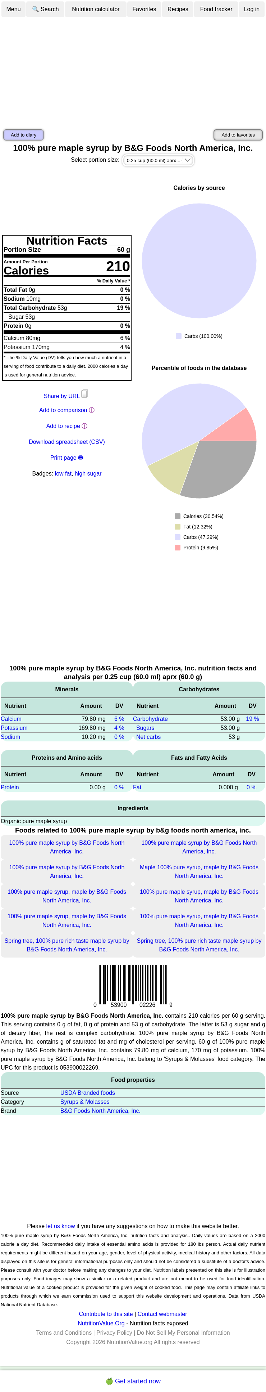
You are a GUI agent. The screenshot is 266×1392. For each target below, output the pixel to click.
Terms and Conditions (64, 1333)
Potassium (14, 728)
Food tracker (216, 9)
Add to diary (23, 135)
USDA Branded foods (87, 1093)
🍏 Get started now (133, 1381)
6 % (119, 719)
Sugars (145, 728)
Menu (13, 9)
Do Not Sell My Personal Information (183, 1333)
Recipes (178, 9)
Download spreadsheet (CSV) (67, 442)
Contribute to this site (106, 1314)
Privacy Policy (114, 1333)
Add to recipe (63, 426)
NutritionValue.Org (101, 1323)
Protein (10, 787)
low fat (63, 473)
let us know (60, 1226)
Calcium (11, 719)
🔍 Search (45, 9)
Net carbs (148, 737)
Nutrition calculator (96, 9)
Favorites (144, 9)
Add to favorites (238, 135)
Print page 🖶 (66, 458)
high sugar (88, 473)
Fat (137, 787)
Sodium (10, 737)
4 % (119, 728)
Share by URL (67, 396)
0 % (119, 737)
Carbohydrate (150, 719)
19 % (252, 719)
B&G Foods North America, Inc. (100, 1111)
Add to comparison (63, 410)
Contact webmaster (162, 1314)
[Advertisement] (133, 72)
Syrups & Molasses (85, 1102)
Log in (252, 9)
